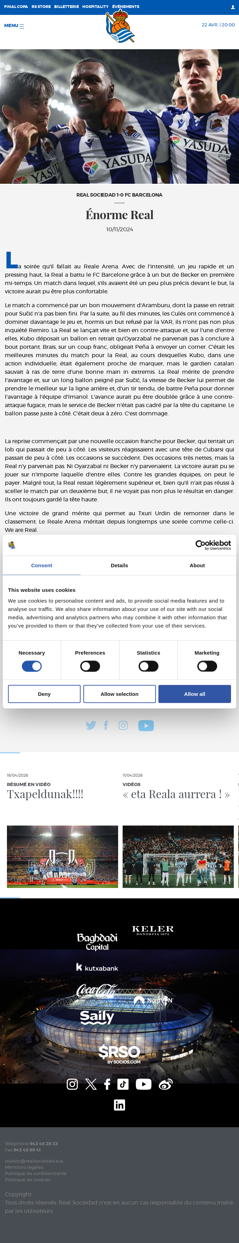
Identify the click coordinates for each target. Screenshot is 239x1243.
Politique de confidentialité (36, 1174)
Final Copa (16, 7)
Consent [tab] (41, 565)
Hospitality (95, 7)
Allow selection (119, 694)
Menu (14, 26)
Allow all (194, 694)
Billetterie (66, 7)
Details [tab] (119, 565)
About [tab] (197, 565)
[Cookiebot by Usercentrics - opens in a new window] (200, 545)
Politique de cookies (27, 1180)
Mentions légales (24, 1167)
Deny (44, 694)
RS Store (41, 7)
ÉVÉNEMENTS (125, 7)
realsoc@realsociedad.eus (34, 1161)
